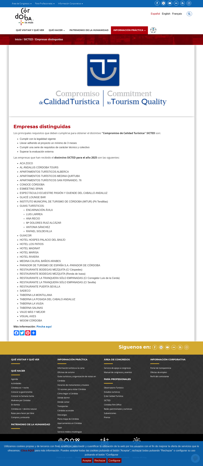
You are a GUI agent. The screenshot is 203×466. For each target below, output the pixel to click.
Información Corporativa (70, 3)
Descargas (62, 414)
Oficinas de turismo (66, 372)
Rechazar (99, 460)
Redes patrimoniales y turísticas (118, 409)
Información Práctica (129, 30)
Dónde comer (63, 402)
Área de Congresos (22, 3)
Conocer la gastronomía (21, 392)
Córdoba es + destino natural (24, 409)
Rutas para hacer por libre (22, 413)
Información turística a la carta (70, 368)
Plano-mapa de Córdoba (68, 419)
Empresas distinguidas (49, 39)
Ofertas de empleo (158, 372)
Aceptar (87, 460)
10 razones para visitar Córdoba (71, 389)
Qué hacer (57, 30)
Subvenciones (110, 413)
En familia (15, 404)
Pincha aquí (44, 326)
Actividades (16, 383)
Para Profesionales (45, 3)
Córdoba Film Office (112, 404)
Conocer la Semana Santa (22, 396)
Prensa (107, 417)
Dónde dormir (63, 397)
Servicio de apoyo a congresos (117, 368)
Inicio (18, 39)
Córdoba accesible (65, 410)
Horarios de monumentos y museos (73, 385)
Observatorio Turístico (113, 387)
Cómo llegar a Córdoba (67, 393)
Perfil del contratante (159, 376)
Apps (59, 427)
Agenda (14, 379)
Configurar (114, 460)
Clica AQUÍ (28, 450)
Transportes (62, 406)
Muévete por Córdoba (20, 400)
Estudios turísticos (112, 392)
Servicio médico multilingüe (69, 431)
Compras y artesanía (20, 417)
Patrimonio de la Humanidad (89, 30)
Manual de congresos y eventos (118, 372)
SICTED (28, 39)
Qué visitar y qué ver (30, 30)
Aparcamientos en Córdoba (69, 423)
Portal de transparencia (160, 368)
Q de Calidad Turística (113, 396)
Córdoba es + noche (20, 387)
